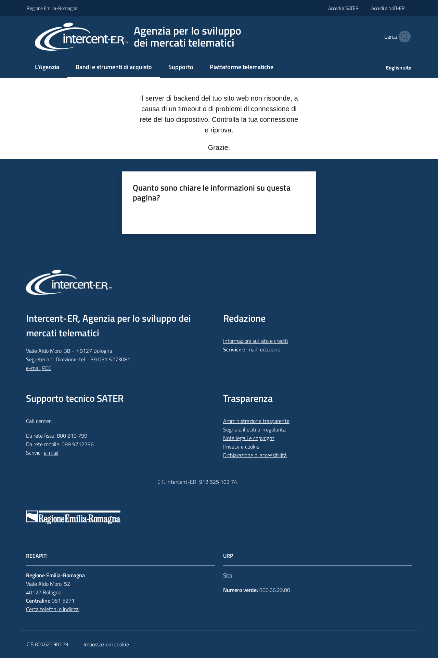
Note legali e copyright (248, 438)
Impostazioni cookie (106, 644)
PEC (46, 368)
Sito (227, 575)
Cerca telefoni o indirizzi (52, 609)
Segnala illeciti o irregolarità (254, 429)
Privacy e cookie (241, 446)
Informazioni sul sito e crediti (255, 341)
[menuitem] (47, 67)
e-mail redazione (261, 349)
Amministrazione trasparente (256, 421)
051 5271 (63, 600)
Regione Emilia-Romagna (52, 8)
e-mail (33, 368)
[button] (403, 36)
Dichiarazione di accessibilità (255, 455)
